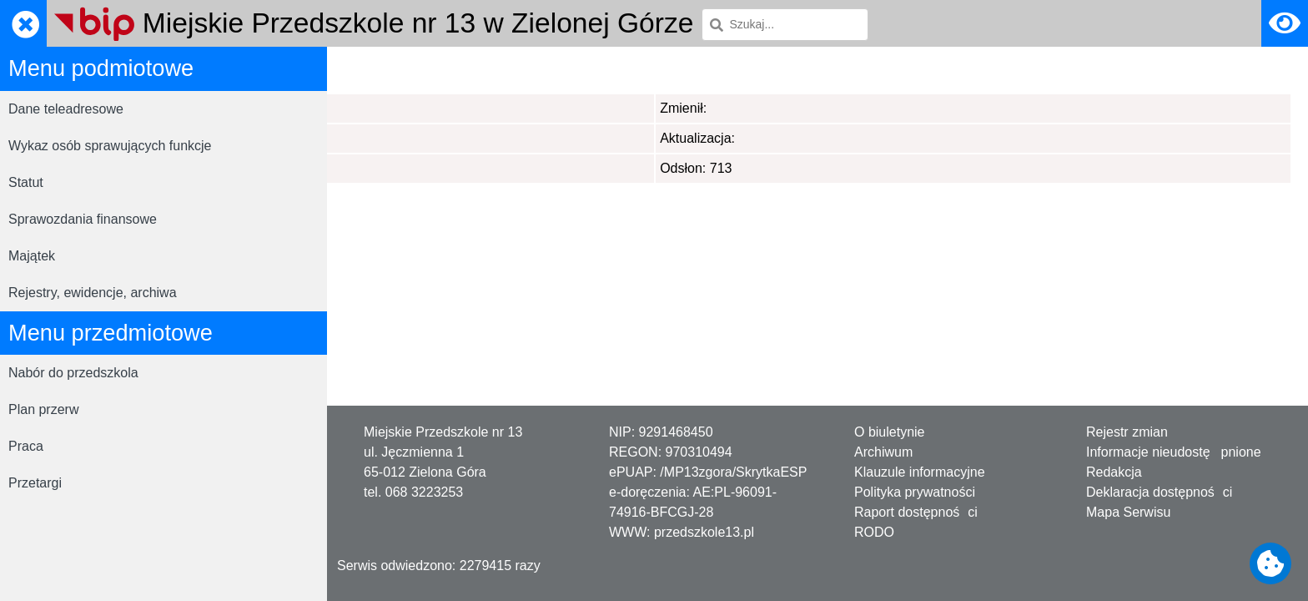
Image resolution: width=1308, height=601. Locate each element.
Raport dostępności (916, 512)
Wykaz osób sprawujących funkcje (110, 146)
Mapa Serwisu (1128, 512)
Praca (25, 446)
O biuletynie (889, 432)
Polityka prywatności (914, 492)
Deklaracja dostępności (1159, 492)
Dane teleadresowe (65, 109)
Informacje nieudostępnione (1173, 452)
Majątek (31, 256)
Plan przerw (43, 409)
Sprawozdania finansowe (82, 219)
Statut (25, 182)
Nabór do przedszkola (73, 373)
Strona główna (386, 70)
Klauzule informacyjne (919, 472)
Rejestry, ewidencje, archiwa (92, 292)
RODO (874, 532)
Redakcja (1114, 472)
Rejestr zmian (1127, 432)
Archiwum (883, 452)
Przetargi (35, 483)
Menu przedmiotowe (504, 70)
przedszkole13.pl (704, 532)
